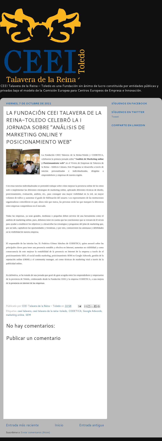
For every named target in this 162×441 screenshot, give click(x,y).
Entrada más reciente (22, 425)
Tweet (115, 116)
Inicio (59, 425)
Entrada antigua (91, 425)
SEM (28, 315)
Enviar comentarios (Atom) (35, 432)
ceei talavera (24, 311)
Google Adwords (92, 311)
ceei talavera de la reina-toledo (50, 311)
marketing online (15, 315)
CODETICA (75, 311)
